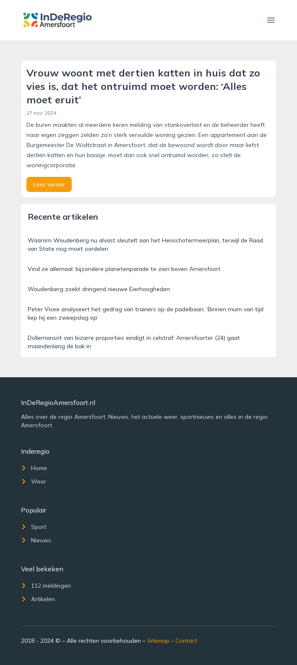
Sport (33, 527)
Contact (186, 640)
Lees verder (49, 184)
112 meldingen (46, 585)
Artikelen (38, 599)
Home (34, 468)
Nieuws (36, 540)
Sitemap (158, 640)
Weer (33, 481)
